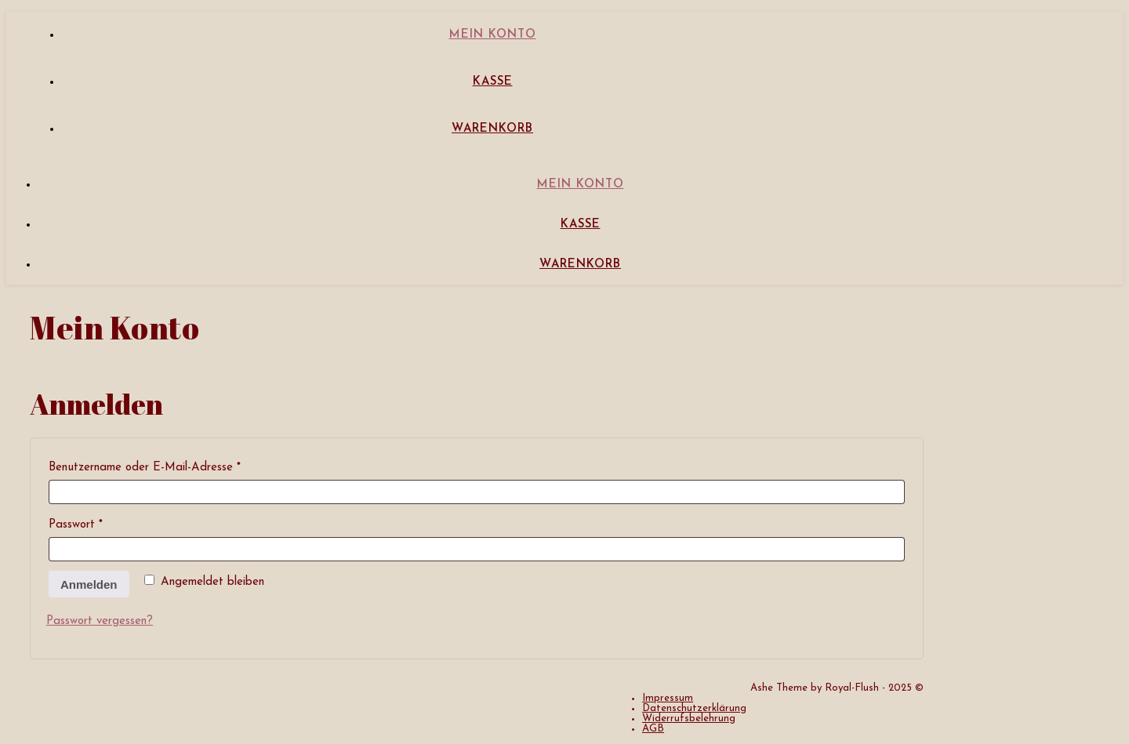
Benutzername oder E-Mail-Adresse (174, 465)
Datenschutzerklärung (694, 708)
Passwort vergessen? (99, 621)
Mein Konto (492, 35)
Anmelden (89, 584)
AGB (653, 729)
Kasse (493, 82)
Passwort (105, 522)
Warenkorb (492, 129)
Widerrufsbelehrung (688, 718)
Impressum (667, 698)
